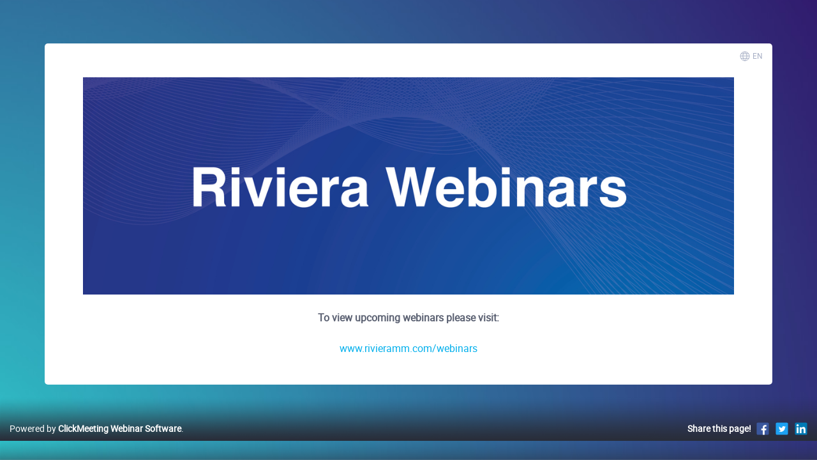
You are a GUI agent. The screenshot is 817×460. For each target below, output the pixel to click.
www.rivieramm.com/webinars (408, 348)
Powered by (95, 442)
